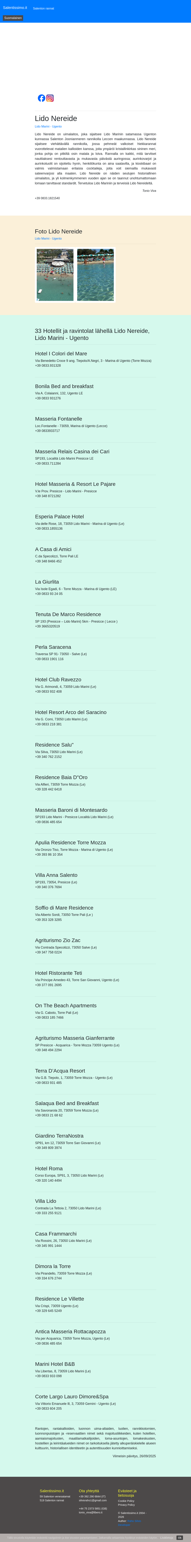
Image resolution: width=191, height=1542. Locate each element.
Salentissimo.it (15, 8)
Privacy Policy (126, 1504)
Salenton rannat (43, 8)
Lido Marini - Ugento (48, 126)
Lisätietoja (166, 1537)
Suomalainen (13, 18)
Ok (179, 1537)
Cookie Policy (126, 1500)
